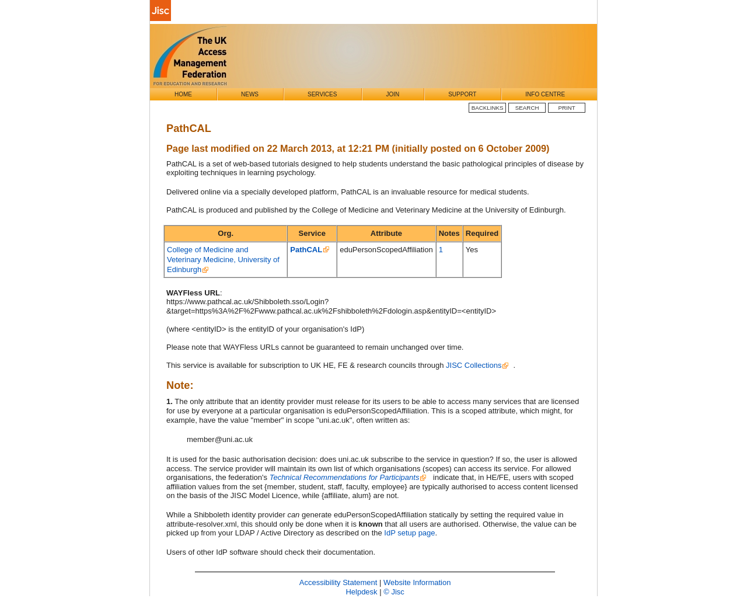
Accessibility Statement (338, 582)
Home (183, 94)
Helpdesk (361, 591)
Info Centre (545, 94)
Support (462, 94)
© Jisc (393, 591)
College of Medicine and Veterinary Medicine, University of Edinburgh (223, 259)
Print (566, 108)
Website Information (417, 582)
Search (527, 108)
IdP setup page (409, 532)
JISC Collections (473, 365)
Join (392, 94)
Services (322, 94)
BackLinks (488, 108)
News (250, 94)
